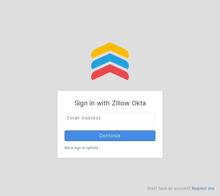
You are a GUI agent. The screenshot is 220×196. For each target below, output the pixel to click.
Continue (110, 135)
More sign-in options (81, 148)
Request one (203, 188)
